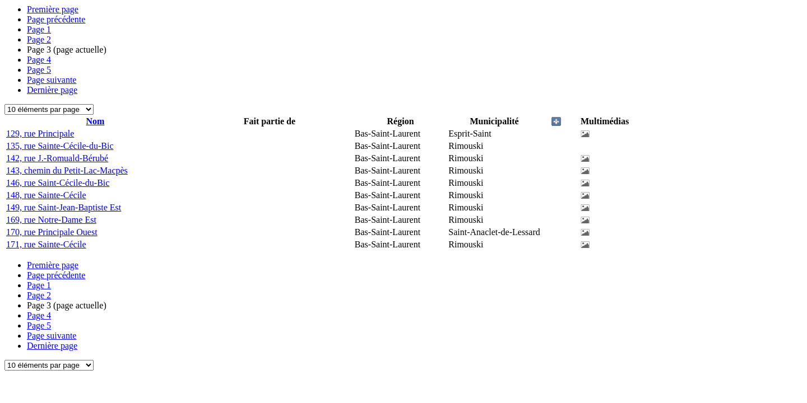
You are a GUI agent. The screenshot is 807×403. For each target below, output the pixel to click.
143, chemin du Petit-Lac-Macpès (67, 170)
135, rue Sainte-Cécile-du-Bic (60, 146)
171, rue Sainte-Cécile (46, 244)
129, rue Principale (40, 133)
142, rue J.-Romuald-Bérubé (57, 158)
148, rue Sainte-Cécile (46, 195)
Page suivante (51, 80)
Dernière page (52, 90)
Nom (95, 121)
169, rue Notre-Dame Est (51, 219)
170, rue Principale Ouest (52, 232)
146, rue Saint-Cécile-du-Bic (57, 183)
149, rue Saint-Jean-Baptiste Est (63, 207)
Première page (52, 9)
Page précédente (56, 19)
